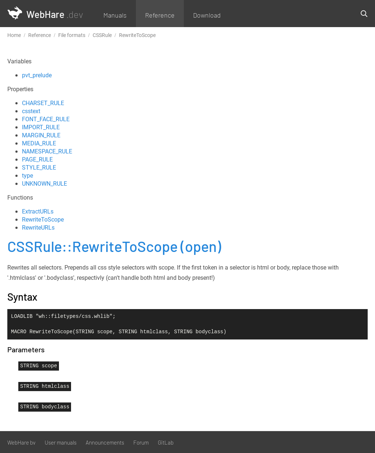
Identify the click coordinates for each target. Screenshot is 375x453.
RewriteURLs (38, 227)
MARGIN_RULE (41, 135)
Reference (160, 15)
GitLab (166, 442)
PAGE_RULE (37, 159)
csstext (31, 111)
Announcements (105, 442)
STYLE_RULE (39, 167)
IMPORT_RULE (41, 127)
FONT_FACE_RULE (46, 119)
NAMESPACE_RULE (47, 151)
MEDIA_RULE (39, 143)
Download (207, 15)
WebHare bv (21, 442)
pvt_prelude (37, 75)
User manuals (61, 442)
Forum (141, 442)
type (27, 175)
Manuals (115, 15)
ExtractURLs (37, 211)
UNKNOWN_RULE (44, 183)
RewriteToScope (43, 219)
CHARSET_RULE (43, 103)
